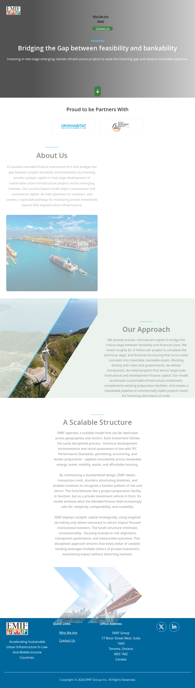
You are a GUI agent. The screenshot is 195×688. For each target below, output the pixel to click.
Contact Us (103, 28)
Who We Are (100, 16)
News (100, 21)
